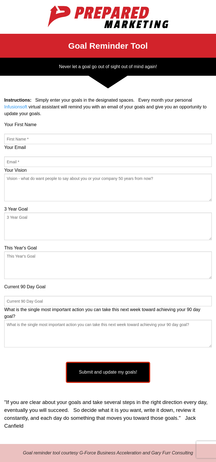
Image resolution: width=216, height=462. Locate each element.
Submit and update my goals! (108, 372)
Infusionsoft (15, 106)
